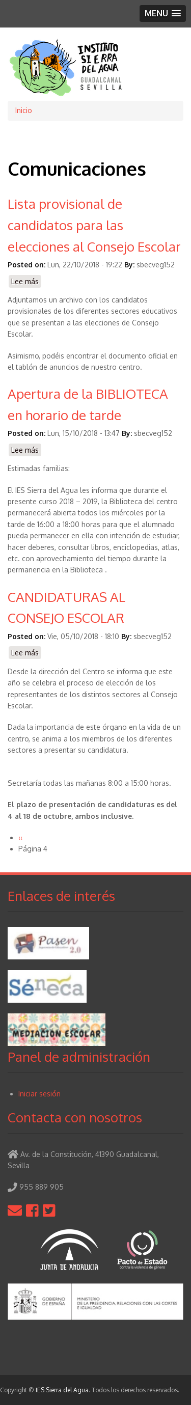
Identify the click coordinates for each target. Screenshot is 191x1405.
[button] (163, 13)
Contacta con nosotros (75, 1117)
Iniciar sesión (39, 1093)
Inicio (23, 110)
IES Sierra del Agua (62, 1390)
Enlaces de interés (61, 895)
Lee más (26, 282)
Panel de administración (79, 1056)
